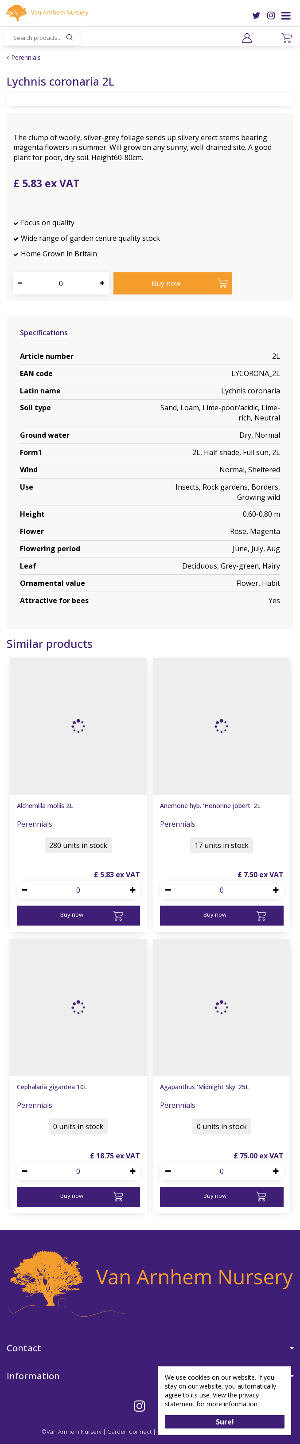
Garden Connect (129, 1432)
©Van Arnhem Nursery (71, 1432)
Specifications (44, 332)
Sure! (225, 1422)
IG (271, 15)
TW (256, 15)
